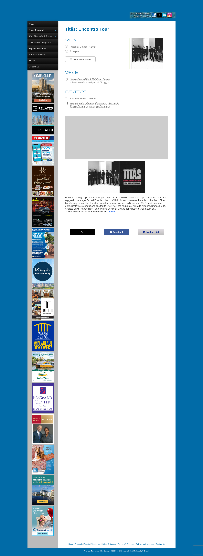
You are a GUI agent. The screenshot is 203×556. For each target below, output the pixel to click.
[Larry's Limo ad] (42, 214)
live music (114, 103)
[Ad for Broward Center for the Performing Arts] (42, 400)
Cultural (74, 98)
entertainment (86, 103)
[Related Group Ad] (42, 121)
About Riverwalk (37, 30)
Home (31, 24)
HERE (112, 211)
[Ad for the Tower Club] (42, 307)
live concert (101, 103)
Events (87, 546)
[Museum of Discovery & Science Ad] (42, 338)
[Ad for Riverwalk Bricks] (42, 462)
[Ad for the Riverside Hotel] (42, 183)
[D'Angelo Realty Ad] (42, 276)
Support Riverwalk (37, 49)
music (92, 106)
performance (103, 106)
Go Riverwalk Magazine (40, 43)
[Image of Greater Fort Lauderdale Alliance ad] (42, 492)
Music (83, 98)
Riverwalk (78, 546)
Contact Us (34, 68)
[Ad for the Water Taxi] (42, 369)
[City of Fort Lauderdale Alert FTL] (42, 152)
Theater (91, 98)
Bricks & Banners (37, 56)
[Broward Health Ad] (42, 523)
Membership (96, 546)
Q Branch (145, 553)
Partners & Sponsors (126, 546)
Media (32, 62)
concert (74, 103)
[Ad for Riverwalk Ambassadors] (42, 245)
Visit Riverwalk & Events (40, 37)
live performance (79, 106)
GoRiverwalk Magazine (145, 546)
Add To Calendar (80, 59)
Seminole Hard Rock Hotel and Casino (90, 79)
